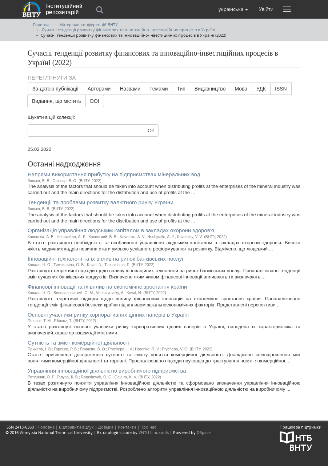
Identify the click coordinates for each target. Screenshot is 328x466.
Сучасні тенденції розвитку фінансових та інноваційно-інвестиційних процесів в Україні (128, 29)
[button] (233, 9)
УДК (261, 89)
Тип (181, 89)
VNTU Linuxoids (154, 432)
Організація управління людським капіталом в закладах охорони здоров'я (121, 230)
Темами (158, 89)
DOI (94, 101)
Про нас (148, 427)
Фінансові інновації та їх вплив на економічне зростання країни (107, 287)
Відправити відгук (76, 427)
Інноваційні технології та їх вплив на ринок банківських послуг (106, 259)
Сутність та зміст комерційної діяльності (78, 343)
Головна (41, 24)
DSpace (204, 432)
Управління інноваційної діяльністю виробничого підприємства (107, 370)
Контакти (127, 427)
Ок (151, 130)
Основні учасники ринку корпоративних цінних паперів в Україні (108, 315)
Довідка (105, 427)
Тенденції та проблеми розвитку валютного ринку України (100, 202)
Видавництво (210, 89)
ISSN (281, 89)
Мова (241, 89)
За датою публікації (55, 89)
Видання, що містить (56, 101)
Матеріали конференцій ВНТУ (88, 24)
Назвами (130, 89)
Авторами (99, 89)
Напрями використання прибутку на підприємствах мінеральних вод (114, 174)
